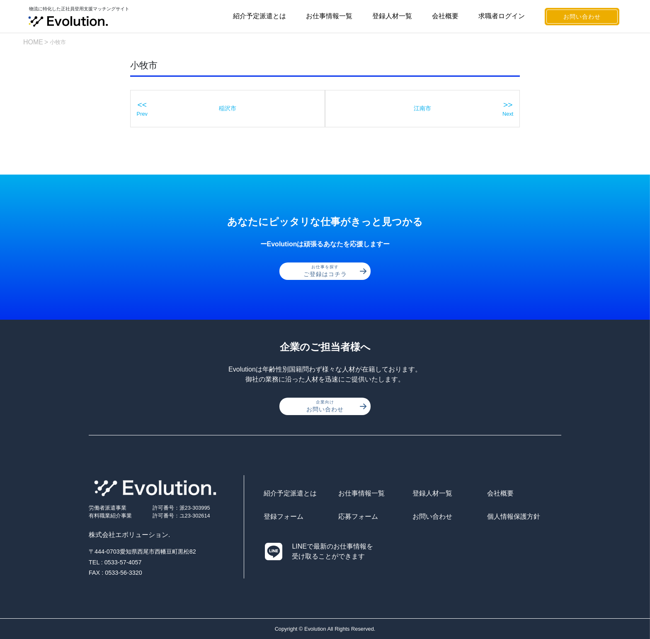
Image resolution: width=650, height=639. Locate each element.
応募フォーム (358, 516)
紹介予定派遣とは (259, 15)
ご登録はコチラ (335, 271)
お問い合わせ (582, 16)
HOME (33, 42)
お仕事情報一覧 (329, 15)
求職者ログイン (501, 15)
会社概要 (445, 15)
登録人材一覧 (392, 15)
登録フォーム (283, 516)
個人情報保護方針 (513, 516)
